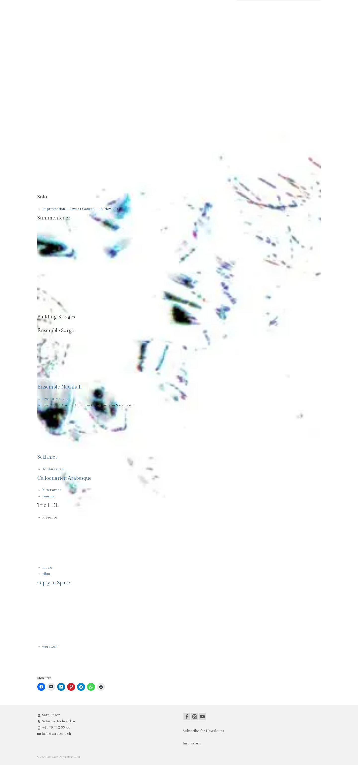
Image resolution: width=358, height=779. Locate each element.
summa (48, 496)
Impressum (192, 743)
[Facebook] (186, 716)
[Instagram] (194, 716)
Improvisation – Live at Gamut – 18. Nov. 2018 (81, 209)
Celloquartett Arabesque (64, 478)
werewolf (50, 647)
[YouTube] (202, 716)
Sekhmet (47, 457)
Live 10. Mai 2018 (56, 399)
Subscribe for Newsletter (203, 731)
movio (47, 568)
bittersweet (51, 490)
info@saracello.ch (54, 734)
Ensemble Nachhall (59, 387)
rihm (46, 574)
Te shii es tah (53, 469)
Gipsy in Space (53, 583)
